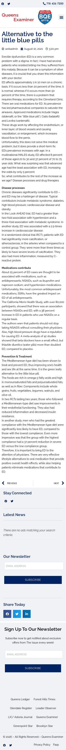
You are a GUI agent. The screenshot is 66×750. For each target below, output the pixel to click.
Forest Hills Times (44, 699)
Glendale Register (21, 708)
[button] (61, 17)
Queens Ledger (20, 699)
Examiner (24, 19)
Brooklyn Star (44, 726)
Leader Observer (46, 708)
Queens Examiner (47, 717)
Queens (10, 15)
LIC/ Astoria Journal (20, 717)
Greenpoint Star (23, 726)
